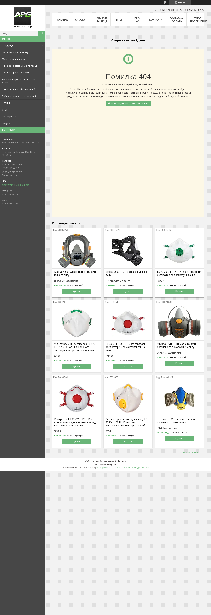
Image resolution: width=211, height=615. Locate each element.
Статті (5, 109)
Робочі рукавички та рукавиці (19, 96)
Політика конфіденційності (136, 467)
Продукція (7, 45)
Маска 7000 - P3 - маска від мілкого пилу (127, 273)
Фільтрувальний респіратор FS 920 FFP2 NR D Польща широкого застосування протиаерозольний (74, 347)
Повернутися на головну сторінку (130, 103)
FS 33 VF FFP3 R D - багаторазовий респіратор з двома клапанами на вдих (126, 347)
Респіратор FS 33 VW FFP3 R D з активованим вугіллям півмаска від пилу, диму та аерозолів (75, 422)
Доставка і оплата (176, 20)
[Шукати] (41, 33)
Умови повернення (198, 20)
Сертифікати (9, 116)
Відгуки (6, 123)
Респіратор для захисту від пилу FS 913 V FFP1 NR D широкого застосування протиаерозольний (126, 422)
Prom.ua (122, 461)
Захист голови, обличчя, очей (18, 89)
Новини (6, 102)
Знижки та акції (102, 20)
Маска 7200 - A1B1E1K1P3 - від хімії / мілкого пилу (76, 273)
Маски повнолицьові (13, 59)
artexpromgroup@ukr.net (15, 184)
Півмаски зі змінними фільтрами (20, 65)
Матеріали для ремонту (15, 52)
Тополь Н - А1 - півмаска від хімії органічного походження (176, 420)
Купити (77, 291)
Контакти (155, 19)
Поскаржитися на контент (108, 467)
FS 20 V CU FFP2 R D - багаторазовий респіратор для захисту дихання (179, 273)
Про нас (137, 20)
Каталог (80, 19)
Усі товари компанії (190, 452)
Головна (62, 19)
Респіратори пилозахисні (16, 72)
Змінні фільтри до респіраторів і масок (19, 81)
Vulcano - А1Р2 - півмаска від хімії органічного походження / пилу (176, 345)
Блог (119, 19)
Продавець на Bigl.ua (105, 464)
